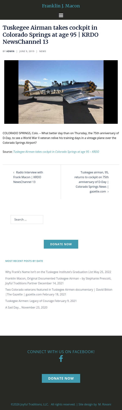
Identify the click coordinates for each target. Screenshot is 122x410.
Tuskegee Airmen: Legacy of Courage (29, 301)
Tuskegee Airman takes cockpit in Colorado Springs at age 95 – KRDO (56, 152)
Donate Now (61, 244)
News (42, 51)
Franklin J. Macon (61, 6)
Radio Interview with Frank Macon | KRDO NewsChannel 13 (28, 177)
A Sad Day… (13, 307)
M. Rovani (104, 404)
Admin (10, 51)
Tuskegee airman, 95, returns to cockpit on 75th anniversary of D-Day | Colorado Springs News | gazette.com (91, 181)
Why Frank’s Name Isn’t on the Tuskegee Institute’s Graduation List (49, 272)
